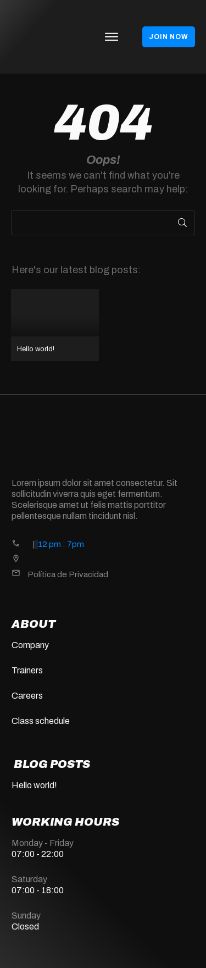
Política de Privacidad (67, 574)
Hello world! (55, 325)
